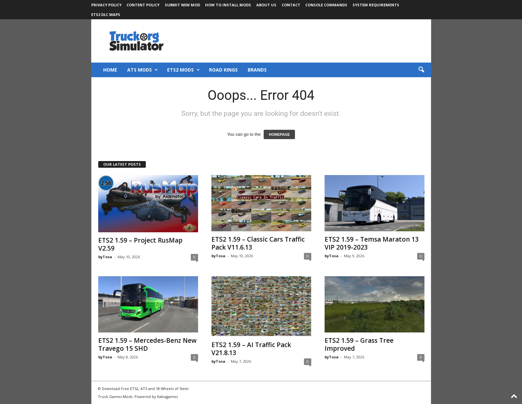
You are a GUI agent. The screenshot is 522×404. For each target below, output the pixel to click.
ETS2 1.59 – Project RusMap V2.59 (140, 244)
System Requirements (376, 4)
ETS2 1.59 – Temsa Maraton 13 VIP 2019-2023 (372, 243)
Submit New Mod (182, 4)
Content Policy (143, 4)
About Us (266, 4)
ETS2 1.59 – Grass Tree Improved (359, 344)
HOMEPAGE (279, 134)
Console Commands (326, 4)
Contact (291, 4)
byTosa (105, 256)
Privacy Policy (106, 4)
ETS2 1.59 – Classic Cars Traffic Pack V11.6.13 (258, 243)
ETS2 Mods (183, 70)
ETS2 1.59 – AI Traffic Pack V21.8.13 (251, 348)
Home (110, 70)
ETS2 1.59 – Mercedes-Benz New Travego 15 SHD (147, 344)
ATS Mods (142, 70)
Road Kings (223, 70)
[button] (421, 70)
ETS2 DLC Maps (105, 14)
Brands (257, 70)
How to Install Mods (228, 4)
